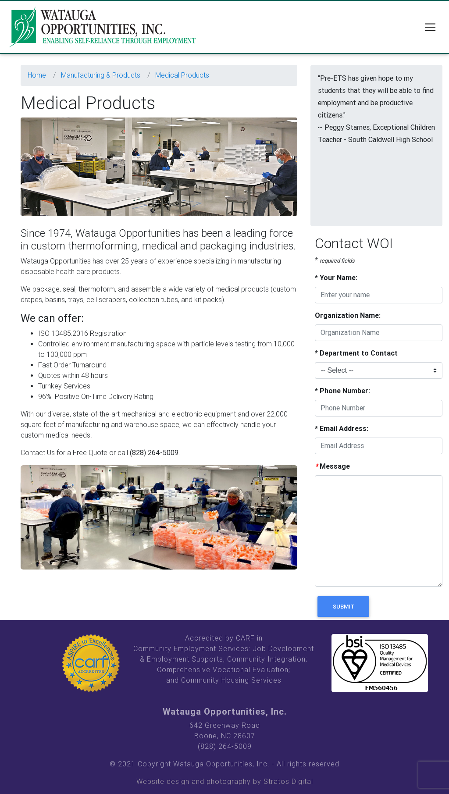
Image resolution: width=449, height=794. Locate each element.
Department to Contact (356, 353)
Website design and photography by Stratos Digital (224, 781)
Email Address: (341, 428)
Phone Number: (342, 391)
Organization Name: (348, 315)
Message (332, 466)
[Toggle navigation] (430, 29)
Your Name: (336, 278)
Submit (343, 606)
